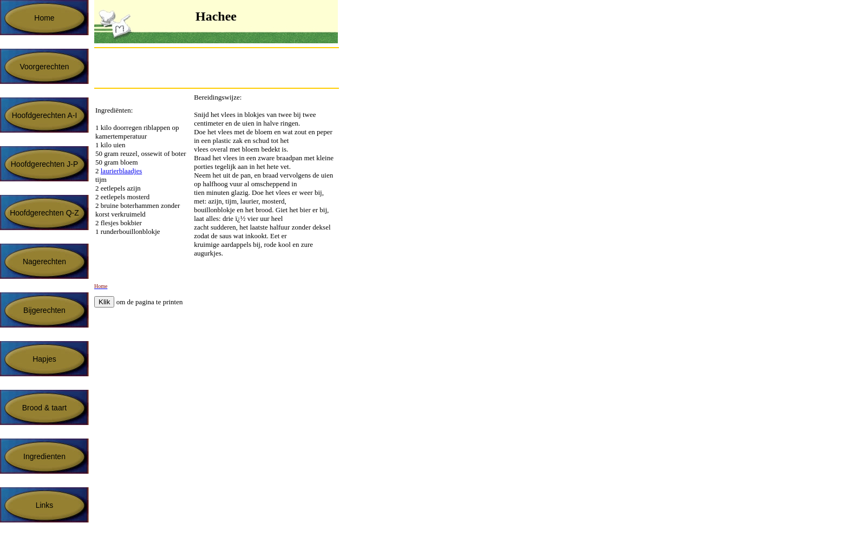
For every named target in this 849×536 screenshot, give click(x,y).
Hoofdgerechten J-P (45, 164)
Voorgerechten (44, 66)
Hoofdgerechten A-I (44, 115)
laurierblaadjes (121, 171)
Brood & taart (44, 407)
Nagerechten (44, 261)
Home (44, 18)
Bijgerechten (44, 310)
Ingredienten (44, 456)
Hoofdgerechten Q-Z (44, 212)
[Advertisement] (221, 67)
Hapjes (44, 359)
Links (45, 505)
